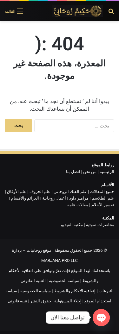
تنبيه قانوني (17, 301)
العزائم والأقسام (25, 198)
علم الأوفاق (16, 191)
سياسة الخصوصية (64, 280)
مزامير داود (79, 198)
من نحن (89, 171)
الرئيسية (107, 171)
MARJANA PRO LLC (59, 260)
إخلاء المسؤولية (67, 301)
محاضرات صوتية (100, 224)
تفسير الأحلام (102, 204)
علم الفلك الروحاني (70, 191)
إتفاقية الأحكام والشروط (75, 290)
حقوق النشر (40, 301)
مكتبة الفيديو (72, 224)
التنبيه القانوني (33, 280)
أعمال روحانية (54, 198)
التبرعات (106, 290)
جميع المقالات (102, 191)
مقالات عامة (77, 204)
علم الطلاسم (103, 198)
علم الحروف (40, 191)
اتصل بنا (73, 171)
